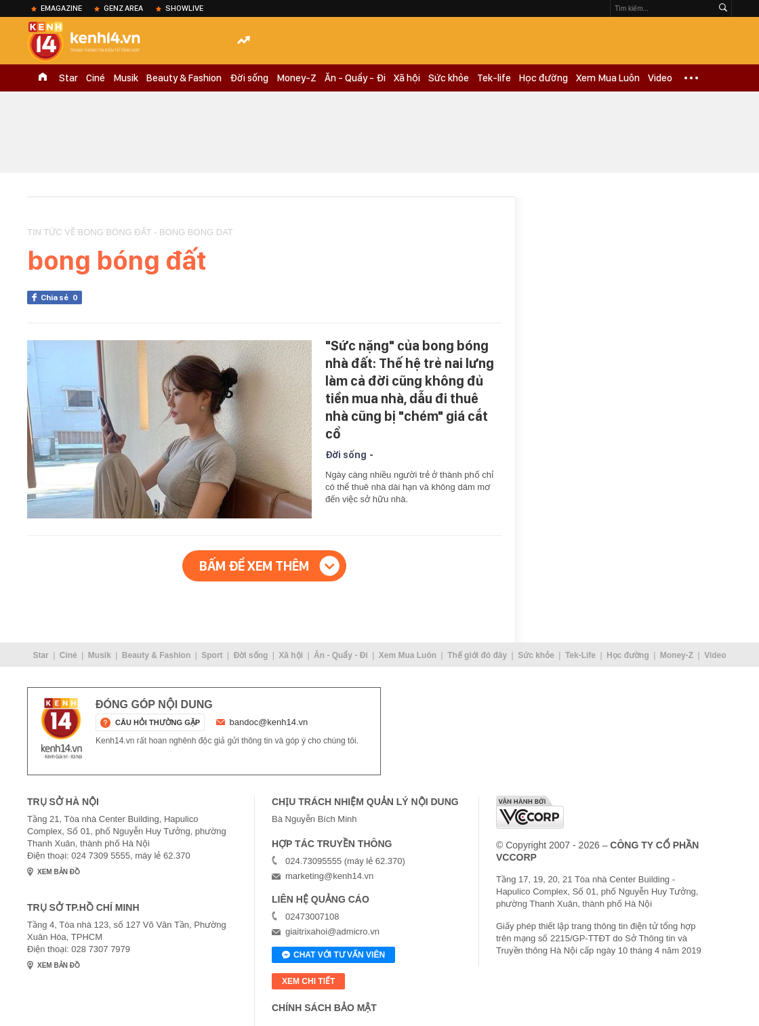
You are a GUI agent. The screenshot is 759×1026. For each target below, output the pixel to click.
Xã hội (407, 78)
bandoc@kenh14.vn (269, 722)
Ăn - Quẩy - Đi (355, 78)
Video (660, 78)
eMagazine (61, 8)
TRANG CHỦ (43, 77)
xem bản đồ (58, 872)
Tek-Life (580, 655)
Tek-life (494, 78)
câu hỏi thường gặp (157, 722)
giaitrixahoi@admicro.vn (332, 931)
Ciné (95, 78)
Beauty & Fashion (184, 78)
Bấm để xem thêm (254, 566)
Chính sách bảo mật (324, 1007)
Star (68, 78)
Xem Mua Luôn (608, 78)
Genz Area (123, 8)
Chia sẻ (61, 297)
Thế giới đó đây (477, 655)
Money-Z (296, 78)
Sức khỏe (448, 78)
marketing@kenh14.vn (329, 876)
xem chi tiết (308, 981)
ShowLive (184, 8)
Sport (211, 655)
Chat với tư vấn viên (333, 955)
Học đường (543, 78)
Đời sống (249, 78)
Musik (125, 78)
